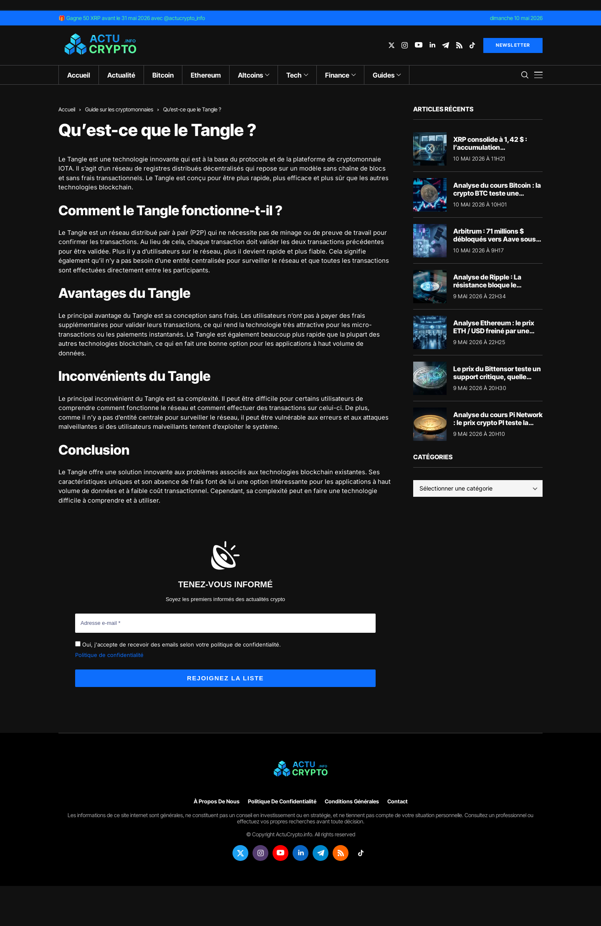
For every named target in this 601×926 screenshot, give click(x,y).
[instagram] (405, 45)
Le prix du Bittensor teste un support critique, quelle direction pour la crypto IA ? (497, 377)
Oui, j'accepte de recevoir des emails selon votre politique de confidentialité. (178, 644)
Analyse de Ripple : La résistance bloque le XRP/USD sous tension (488, 285)
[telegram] (445, 45)
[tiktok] (472, 45)
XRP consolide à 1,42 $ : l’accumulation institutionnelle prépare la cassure (493, 151)
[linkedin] (432, 45)
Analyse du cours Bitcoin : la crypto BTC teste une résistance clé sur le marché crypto (497, 197)
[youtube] (418, 45)
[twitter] (391, 45)
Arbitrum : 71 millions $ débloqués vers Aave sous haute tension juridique (494, 239)
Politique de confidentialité (109, 655)
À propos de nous (217, 801)
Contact (397, 801)
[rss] (459, 45)
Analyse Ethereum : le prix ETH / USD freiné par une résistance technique (493, 331)
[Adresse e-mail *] (225, 623)
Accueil (66, 109)
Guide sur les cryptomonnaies (119, 109)
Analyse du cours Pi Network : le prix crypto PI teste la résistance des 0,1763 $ (498, 422)
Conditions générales (352, 801)
